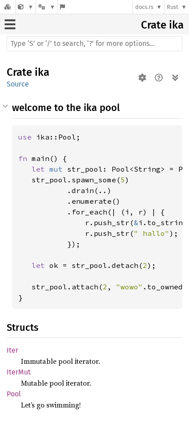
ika (176, 25)
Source (18, 84)
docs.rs (144, 7)
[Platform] (46, 7)
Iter (12, 350)
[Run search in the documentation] (94, 43)
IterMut (19, 372)
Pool (14, 394)
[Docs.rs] (7, 7)
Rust (172, 7)
